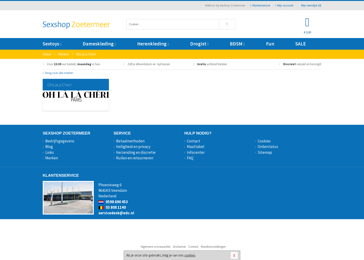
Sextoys (52, 44)
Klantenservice (260, 5)
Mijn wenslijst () (309, 5)
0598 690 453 (113, 201)
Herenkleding (153, 44)
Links (49, 152)
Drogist (199, 44)
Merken (51, 157)
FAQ (190, 157)
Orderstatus (268, 146)
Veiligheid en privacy (133, 146)
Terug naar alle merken (58, 73)
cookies (189, 255)
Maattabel (195, 146)
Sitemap (265, 152)
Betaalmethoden (130, 141)
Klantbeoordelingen (213, 247)
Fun (270, 44)
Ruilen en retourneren (134, 157)
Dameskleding (99, 44)
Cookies (264, 141)
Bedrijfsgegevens (59, 141)
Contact (193, 141)
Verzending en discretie (136, 152)
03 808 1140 (112, 207)
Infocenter (196, 152)
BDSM (237, 44)
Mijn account (284, 5)
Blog (49, 146)
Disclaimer (179, 247)
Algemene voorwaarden (156, 247)
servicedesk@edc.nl (116, 212)
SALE (300, 44)
